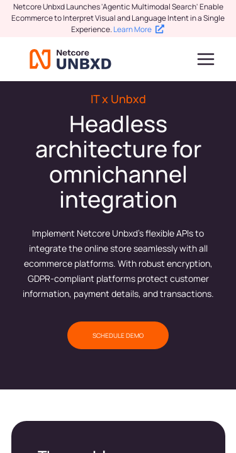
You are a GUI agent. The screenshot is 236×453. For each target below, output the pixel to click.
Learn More (138, 29)
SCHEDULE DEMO (118, 335)
